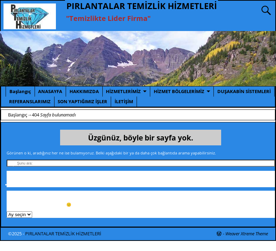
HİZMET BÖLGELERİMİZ (179, 91)
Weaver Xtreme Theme (246, 233)
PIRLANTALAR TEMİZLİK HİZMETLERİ (141, 6)
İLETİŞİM (124, 101)
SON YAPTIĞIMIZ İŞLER (82, 101)
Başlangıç (20, 91)
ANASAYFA (50, 91)
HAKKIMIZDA (84, 91)
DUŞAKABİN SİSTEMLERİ (244, 91)
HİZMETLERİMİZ (123, 91)
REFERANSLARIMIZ (30, 101)
